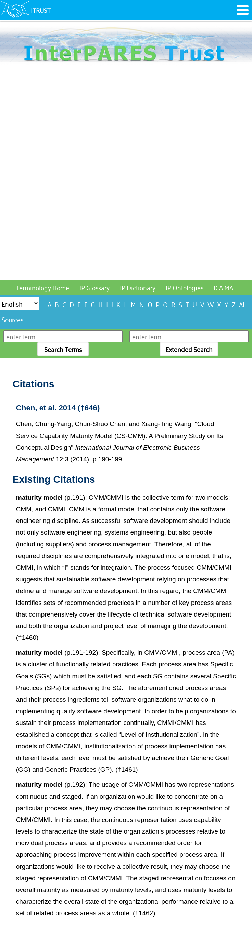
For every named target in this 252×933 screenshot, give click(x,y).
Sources (12, 319)
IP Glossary (94, 287)
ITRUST (41, 9)
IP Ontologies (184, 287)
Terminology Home (42, 287)
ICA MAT (225, 287)
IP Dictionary (137, 287)
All (242, 304)
